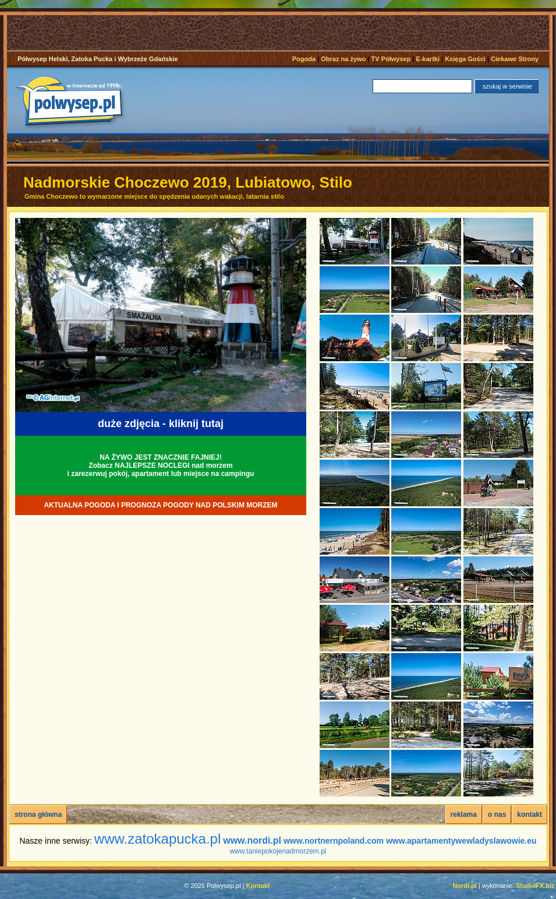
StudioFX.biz (535, 885)
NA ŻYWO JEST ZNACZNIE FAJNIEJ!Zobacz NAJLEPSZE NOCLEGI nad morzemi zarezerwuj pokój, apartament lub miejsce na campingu (161, 465)
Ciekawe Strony (515, 58)
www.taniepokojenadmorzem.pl (277, 851)
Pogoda (304, 58)
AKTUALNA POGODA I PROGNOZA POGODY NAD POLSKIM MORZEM (160, 505)
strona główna (38, 814)
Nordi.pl (464, 885)
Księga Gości (465, 58)
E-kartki (428, 58)
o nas (497, 814)
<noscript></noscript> (281, 32)
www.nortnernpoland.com (334, 840)
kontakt (529, 814)
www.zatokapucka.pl (157, 839)
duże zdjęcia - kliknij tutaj (161, 423)
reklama (464, 814)
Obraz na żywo (343, 58)
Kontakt (258, 885)
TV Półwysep (391, 58)
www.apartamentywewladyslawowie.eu (461, 840)
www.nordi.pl (252, 840)
